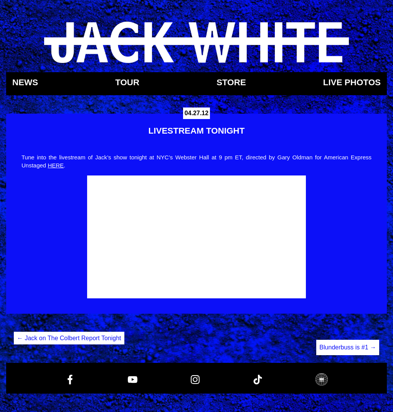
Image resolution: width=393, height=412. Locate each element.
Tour (127, 82)
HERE (56, 165)
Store (231, 82)
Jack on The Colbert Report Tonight (69, 338)
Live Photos (352, 82)
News (25, 82)
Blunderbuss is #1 (347, 347)
